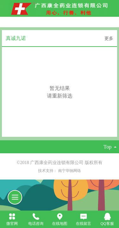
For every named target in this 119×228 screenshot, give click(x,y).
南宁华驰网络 (69, 170)
